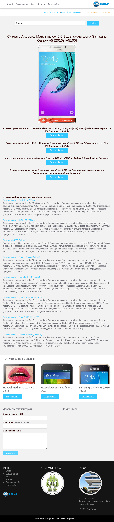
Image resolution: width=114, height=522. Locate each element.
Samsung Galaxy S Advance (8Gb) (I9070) (22, 297)
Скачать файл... (57, 135)
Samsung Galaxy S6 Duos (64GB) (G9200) (22, 334)
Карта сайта (53, 4)
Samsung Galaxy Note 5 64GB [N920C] (21, 317)
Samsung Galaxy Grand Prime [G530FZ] (21, 277)
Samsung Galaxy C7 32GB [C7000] (19, 220)
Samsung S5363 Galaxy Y (15, 240)
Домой (10, 4)
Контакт (41, 4)
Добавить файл (13, 482)
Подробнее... (12, 397)
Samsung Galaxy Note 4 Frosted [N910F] (21, 257)
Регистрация (22, 4)
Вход (32, 4)
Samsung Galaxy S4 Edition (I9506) (19, 200)
